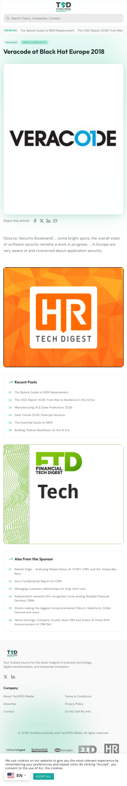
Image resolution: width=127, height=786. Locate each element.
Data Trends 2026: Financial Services (40, 415)
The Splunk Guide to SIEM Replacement (47, 30)
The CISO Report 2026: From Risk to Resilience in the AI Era (55, 400)
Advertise (9, 704)
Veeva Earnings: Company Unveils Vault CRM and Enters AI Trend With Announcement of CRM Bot (62, 622)
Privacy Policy (74, 704)
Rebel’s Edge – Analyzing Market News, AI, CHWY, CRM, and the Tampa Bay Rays (66, 571)
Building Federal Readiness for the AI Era (42, 430)
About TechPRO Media (18, 696)
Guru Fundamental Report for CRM (38, 581)
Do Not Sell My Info (78, 711)
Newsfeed (11, 42)
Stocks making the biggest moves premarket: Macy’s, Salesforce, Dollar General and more (63, 610)
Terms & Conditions (78, 696)
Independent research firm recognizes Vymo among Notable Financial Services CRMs (62, 598)
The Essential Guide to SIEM (33, 422)
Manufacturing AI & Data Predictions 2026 (43, 407)
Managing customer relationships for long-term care (50, 589)
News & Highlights (34, 42)
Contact (8, 711)
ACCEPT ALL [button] (43, 776)
